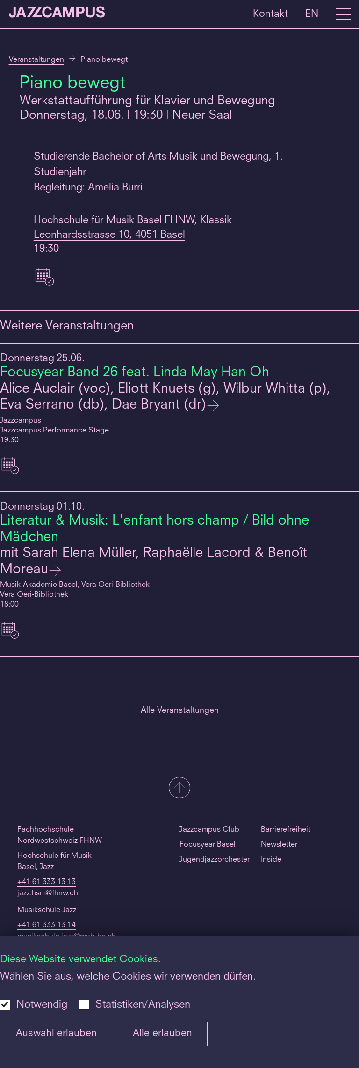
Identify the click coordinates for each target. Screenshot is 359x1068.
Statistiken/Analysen (142, 1005)
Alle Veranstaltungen (180, 710)
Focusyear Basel (208, 845)
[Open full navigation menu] (343, 14)
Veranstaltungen (36, 60)
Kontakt (270, 14)
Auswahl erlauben (56, 1034)
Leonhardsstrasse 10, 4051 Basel (109, 235)
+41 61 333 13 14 (46, 925)
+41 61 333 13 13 (46, 882)
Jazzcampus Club (209, 830)
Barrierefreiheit (285, 830)
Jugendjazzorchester (215, 859)
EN (311, 14)
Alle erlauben (162, 1034)
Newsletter (279, 845)
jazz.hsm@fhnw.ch (47, 893)
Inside (271, 859)
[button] (179, 788)
